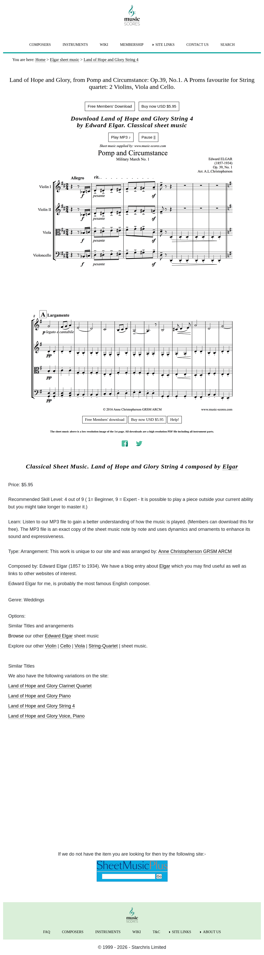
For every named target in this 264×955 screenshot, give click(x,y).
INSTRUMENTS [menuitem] (75, 45)
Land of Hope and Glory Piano (39, 695)
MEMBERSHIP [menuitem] (132, 45)
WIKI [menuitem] (104, 45)
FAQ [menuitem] (46, 932)
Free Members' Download (110, 106)
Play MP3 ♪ (121, 137)
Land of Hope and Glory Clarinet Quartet (50, 685)
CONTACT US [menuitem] (197, 45)
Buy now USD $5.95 (159, 106)
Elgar (230, 466)
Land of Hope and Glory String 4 (41, 706)
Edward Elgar (59, 635)
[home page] (132, 15)
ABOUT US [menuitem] (212, 932)
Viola (80, 646)
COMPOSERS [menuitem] (40, 45)
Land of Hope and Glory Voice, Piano (46, 716)
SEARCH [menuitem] (227, 45)
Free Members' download (105, 419)
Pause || (149, 137)
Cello (65, 646)
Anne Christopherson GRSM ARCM (195, 551)
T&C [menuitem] (156, 932)
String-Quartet (103, 646)
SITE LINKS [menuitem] (165, 45)
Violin (50, 646)
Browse (16, 635)
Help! (174, 419)
